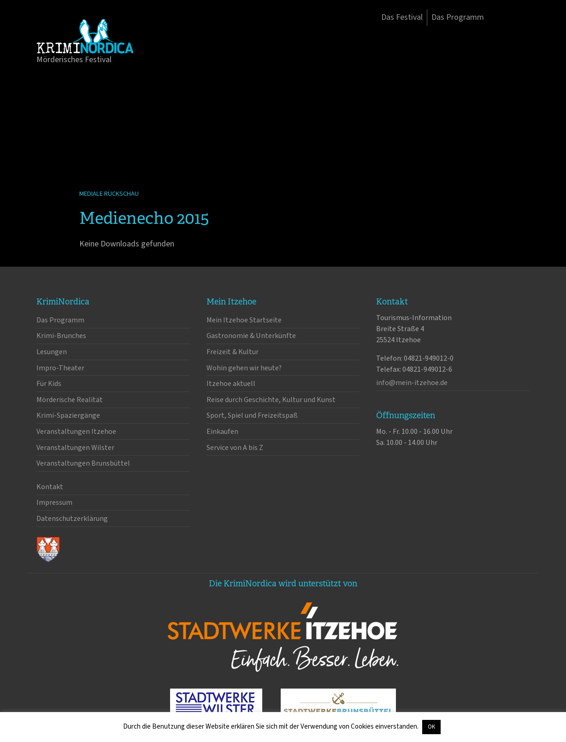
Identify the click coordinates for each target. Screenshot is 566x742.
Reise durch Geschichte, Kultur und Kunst (271, 400)
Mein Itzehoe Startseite (244, 320)
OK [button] (431, 727)
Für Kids (48, 384)
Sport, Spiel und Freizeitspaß (252, 415)
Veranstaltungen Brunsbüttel (83, 463)
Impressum (54, 502)
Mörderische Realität (69, 400)
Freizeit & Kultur (232, 352)
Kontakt (49, 487)
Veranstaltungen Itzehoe (76, 432)
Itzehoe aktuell (230, 384)
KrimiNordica (84, 35)
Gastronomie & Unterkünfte (251, 336)
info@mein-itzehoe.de (412, 383)
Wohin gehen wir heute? (244, 368)
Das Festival (402, 17)
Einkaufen (222, 432)
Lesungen (51, 352)
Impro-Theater (60, 368)
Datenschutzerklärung (72, 519)
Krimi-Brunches (61, 336)
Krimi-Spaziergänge (68, 415)
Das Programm (457, 17)
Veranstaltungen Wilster (75, 448)
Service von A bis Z (234, 448)
